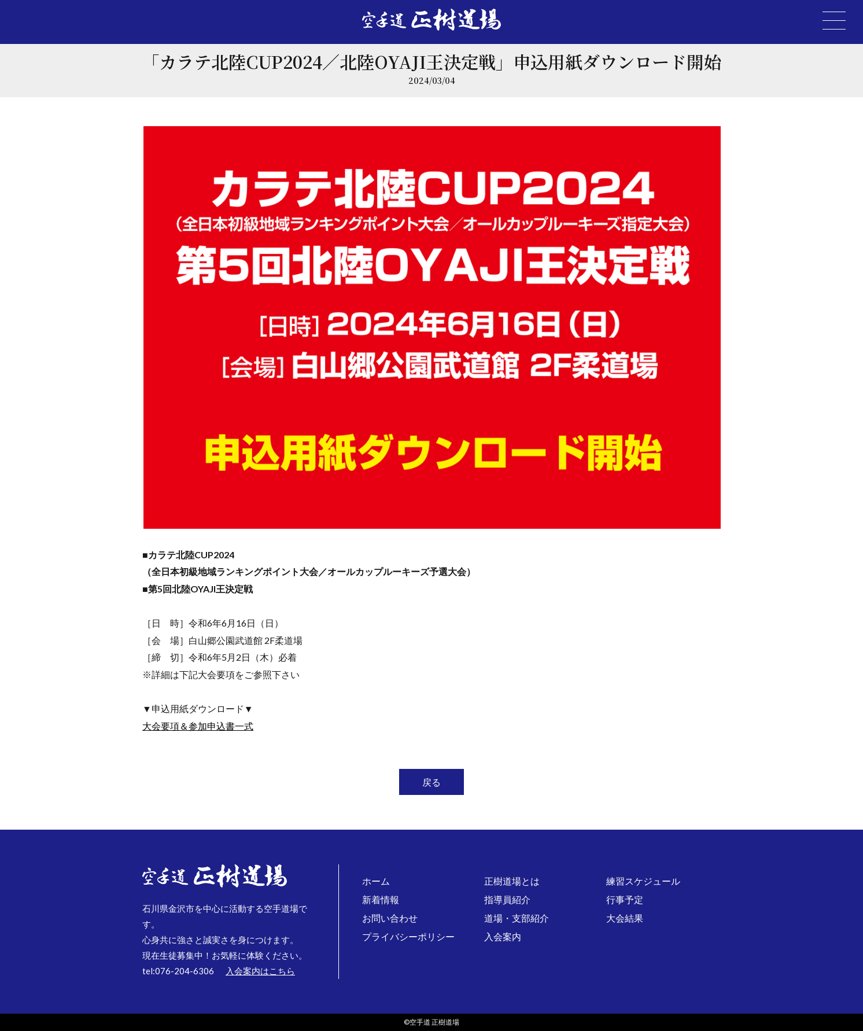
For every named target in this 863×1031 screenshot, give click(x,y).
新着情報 (380, 899)
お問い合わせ (390, 917)
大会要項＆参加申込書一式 (197, 725)
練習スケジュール (643, 880)
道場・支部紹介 (516, 917)
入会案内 (502, 936)
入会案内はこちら (260, 971)
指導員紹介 (507, 899)
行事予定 (624, 899)
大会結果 (624, 917)
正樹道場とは (512, 880)
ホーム (376, 880)
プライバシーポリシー (408, 936)
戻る (431, 781)
